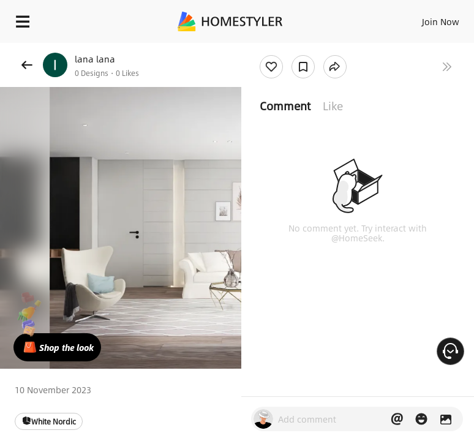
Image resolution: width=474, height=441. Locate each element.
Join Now (440, 21)
